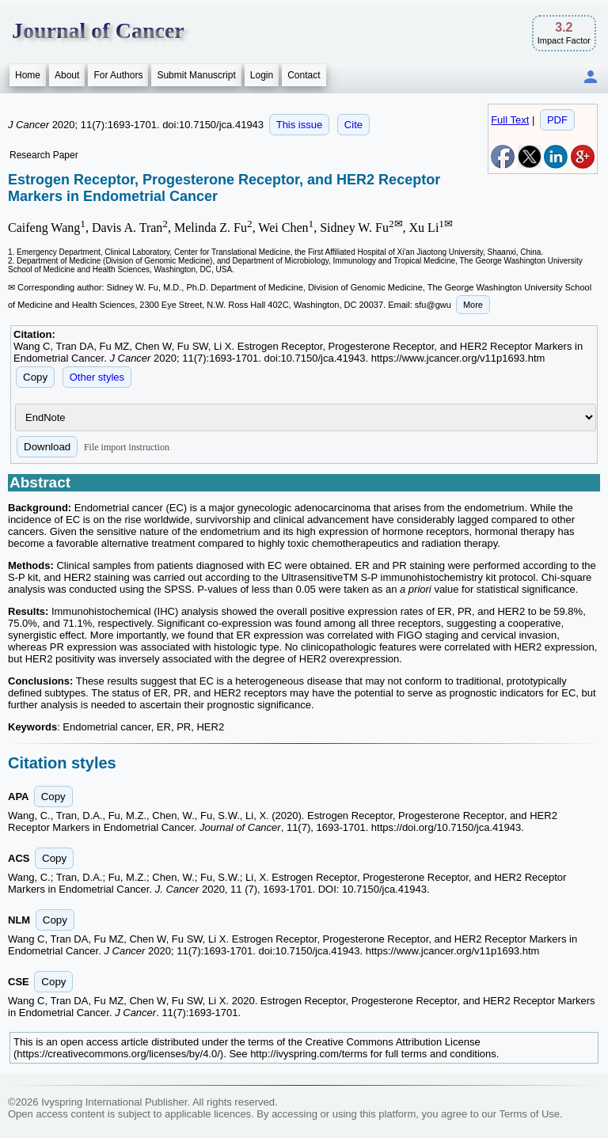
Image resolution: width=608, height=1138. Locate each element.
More (473, 304)
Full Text (510, 120)
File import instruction (126, 447)
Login (261, 75)
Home (27, 75)
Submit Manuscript (196, 75)
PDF (557, 120)
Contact (303, 75)
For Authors (117, 75)
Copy (35, 377)
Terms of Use (529, 1114)
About (67, 75)
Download (47, 447)
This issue (299, 125)
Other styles (97, 377)
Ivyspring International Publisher (114, 1102)
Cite (353, 125)
